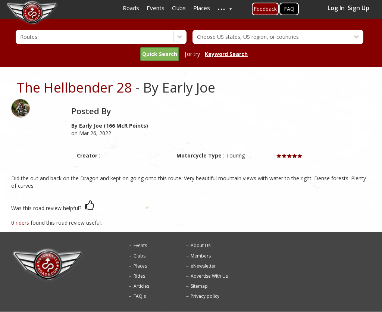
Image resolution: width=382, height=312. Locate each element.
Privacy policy (205, 296)
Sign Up (358, 8)
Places (140, 266)
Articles (141, 286)
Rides (139, 276)
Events (140, 245)
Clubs (139, 256)
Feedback (265, 8)
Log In (336, 8)
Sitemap (199, 286)
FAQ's (140, 296)
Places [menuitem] (201, 8)
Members (201, 256)
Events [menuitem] (156, 8)
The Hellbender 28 (74, 87)
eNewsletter (203, 266)
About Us (200, 245)
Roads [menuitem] (131, 8)
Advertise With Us (209, 276)
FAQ (289, 8)
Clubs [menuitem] (179, 8)
